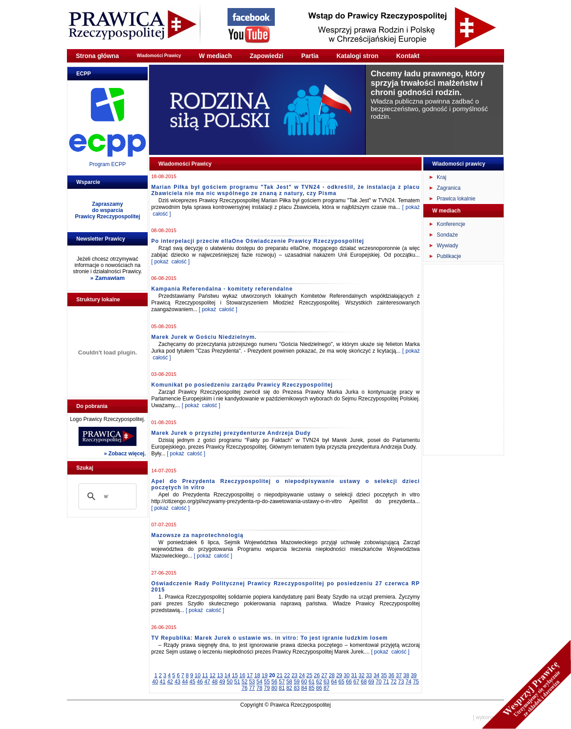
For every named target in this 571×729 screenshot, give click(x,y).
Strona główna (97, 55)
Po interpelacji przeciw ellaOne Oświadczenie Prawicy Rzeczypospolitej (257, 241)
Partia (310, 55)
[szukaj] (106, 496)
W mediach (215, 55)
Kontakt (407, 55)
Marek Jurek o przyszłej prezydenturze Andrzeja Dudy (230, 433)
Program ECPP (107, 164)
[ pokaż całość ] (170, 261)
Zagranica (448, 188)
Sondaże (447, 235)
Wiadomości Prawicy (159, 55)
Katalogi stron (357, 55)
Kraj (441, 177)
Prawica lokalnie (456, 199)
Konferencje (451, 224)
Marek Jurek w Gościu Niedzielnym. (204, 337)
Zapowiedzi (266, 55)
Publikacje (449, 256)
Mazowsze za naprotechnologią (197, 535)
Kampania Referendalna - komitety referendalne (222, 289)
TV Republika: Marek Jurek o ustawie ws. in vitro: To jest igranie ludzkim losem (269, 638)
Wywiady (447, 245)
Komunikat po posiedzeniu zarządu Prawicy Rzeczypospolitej (242, 385)
